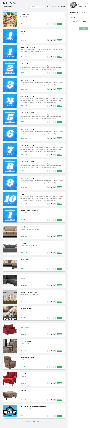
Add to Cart (59, 24)
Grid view (54, 6)
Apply (84, 21)
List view (61, 6)
